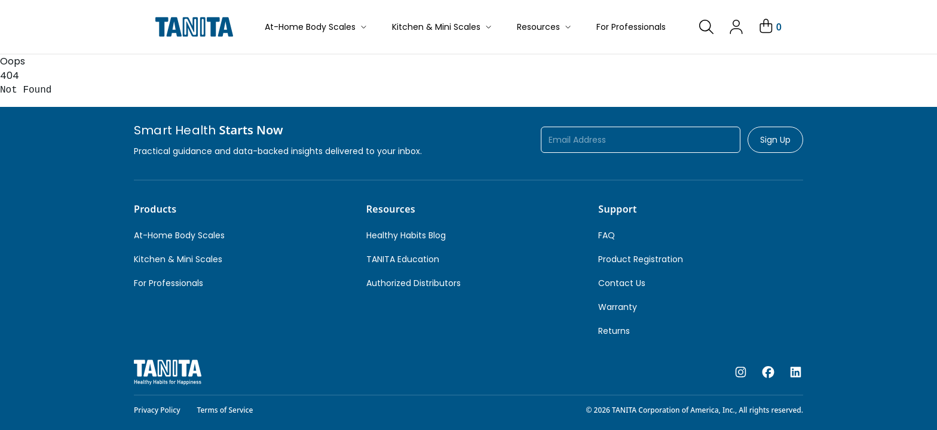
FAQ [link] (606, 235)
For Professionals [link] (168, 283)
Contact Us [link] (621, 283)
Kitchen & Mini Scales (442, 27)
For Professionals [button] (631, 27)
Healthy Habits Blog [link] (406, 235)
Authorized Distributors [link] (413, 283)
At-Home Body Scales (316, 27)
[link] (706, 27)
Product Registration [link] (640, 259)
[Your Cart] (769, 27)
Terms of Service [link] (225, 410)
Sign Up (775, 140)
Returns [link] (614, 331)
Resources (544, 27)
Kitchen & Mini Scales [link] (178, 259)
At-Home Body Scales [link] (179, 235)
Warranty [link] (617, 307)
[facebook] (768, 373)
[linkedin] (795, 373)
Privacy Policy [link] (157, 410)
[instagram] (740, 373)
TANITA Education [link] (402, 259)
